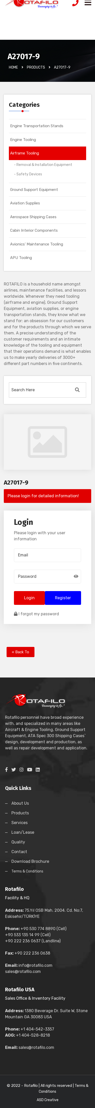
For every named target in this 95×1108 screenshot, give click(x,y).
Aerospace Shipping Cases (33, 217)
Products (20, 813)
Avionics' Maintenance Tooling (36, 244)
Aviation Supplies (25, 203)
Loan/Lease (22, 832)
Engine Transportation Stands (36, 126)
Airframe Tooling (24, 153)
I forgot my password (36, 613)
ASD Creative (48, 1100)
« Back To (20, 652)
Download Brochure (30, 861)
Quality (18, 842)
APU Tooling (21, 257)
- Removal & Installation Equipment (43, 165)
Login (29, 597)
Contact (19, 851)
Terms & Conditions (27, 871)
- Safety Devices (28, 174)
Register (63, 597)
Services (19, 822)
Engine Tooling (23, 139)
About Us (20, 803)
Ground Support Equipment (34, 189)
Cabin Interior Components (34, 230)
